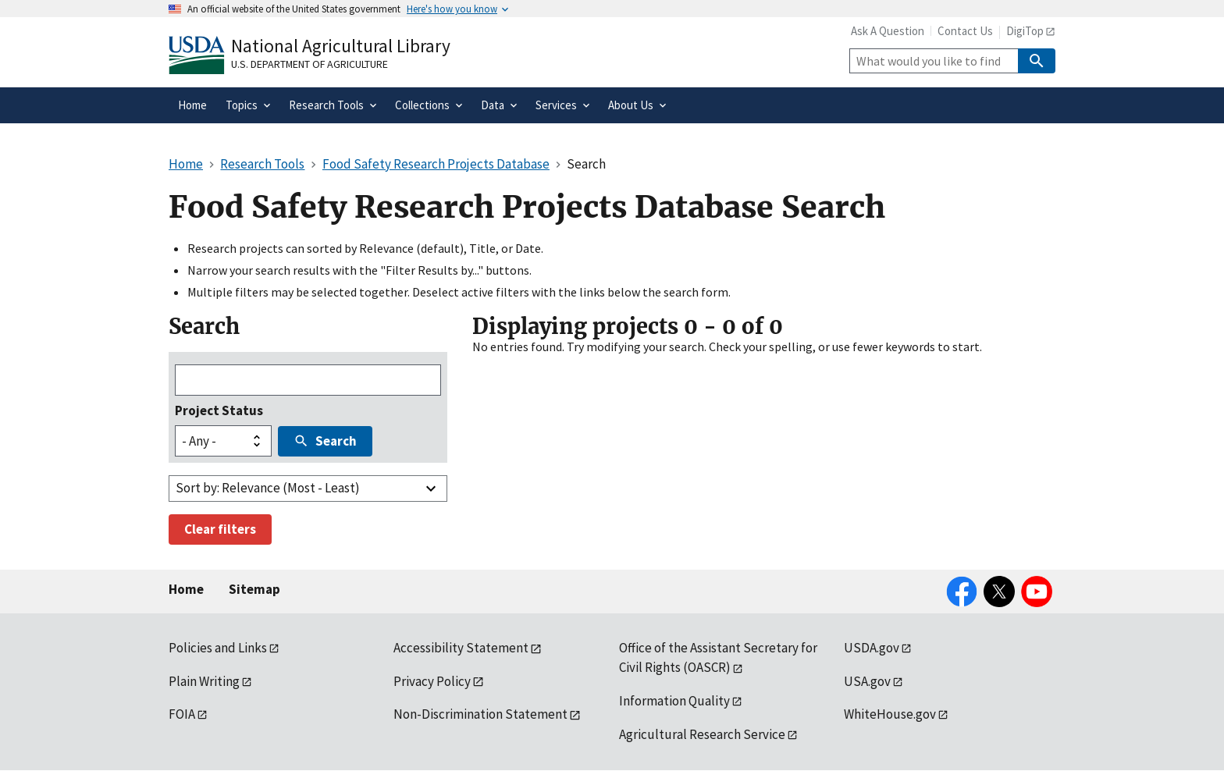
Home (186, 589)
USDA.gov (871, 647)
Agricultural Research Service (702, 734)
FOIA (182, 714)
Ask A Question (887, 31)
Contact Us (965, 31)
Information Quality (674, 700)
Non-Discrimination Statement (480, 714)
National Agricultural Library (340, 45)
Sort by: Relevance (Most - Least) (268, 487)
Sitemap (254, 589)
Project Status (219, 410)
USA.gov (867, 681)
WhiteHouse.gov (890, 714)
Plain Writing (204, 681)
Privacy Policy (432, 681)
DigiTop (1025, 30)
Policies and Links (218, 647)
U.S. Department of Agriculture (309, 64)
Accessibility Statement (460, 647)
